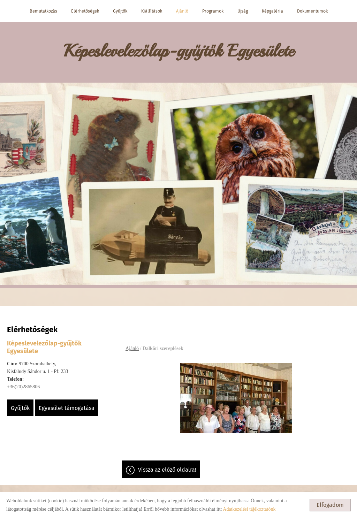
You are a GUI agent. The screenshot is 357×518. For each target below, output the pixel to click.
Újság (242, 11)
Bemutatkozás (43, 11)
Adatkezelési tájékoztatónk (249, 509)
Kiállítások (151, 11)
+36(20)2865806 (23, 386)
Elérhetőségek (85, 11)
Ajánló (182, 11)
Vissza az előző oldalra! (167, 469)
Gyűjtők (120, 11)
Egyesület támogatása (66, 408)
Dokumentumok (312, 11)
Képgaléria (272, 11)
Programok (212, 11)
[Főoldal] (178, 52)
